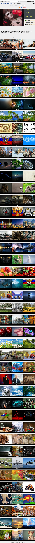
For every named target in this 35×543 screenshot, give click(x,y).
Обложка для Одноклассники (29, 15)
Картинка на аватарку (28, 16)
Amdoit (24, 542)
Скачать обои (27, 20)
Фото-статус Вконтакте (28, 12)
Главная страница (3, 3)
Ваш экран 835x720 (28, 9)
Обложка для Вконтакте (28, 13)
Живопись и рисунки (10, 3)
